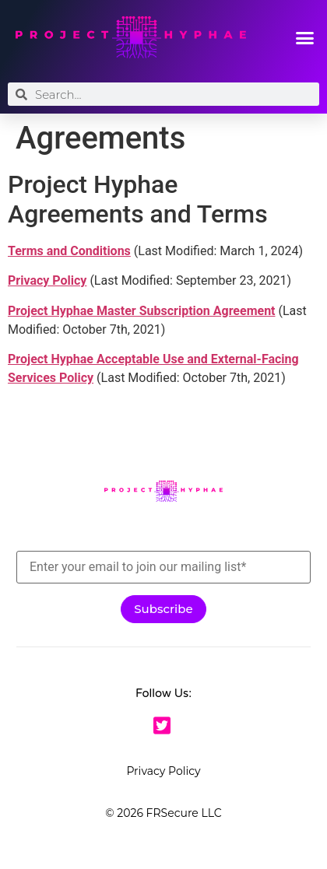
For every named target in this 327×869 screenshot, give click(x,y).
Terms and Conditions (69, 251)
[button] (305, 37)
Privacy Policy (163, 771)
